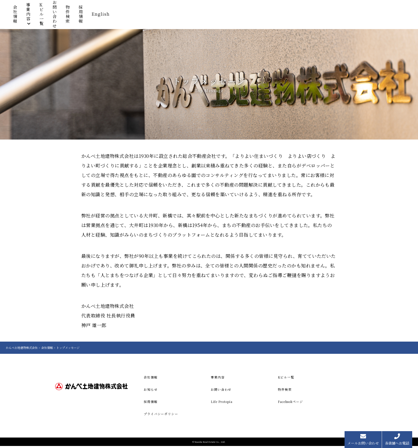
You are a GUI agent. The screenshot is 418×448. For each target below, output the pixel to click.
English (360, 15)
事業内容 (212, 15)
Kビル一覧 (244, 15)
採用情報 (333, 15)
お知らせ (151, 390)
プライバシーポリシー (162, 415)
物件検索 (307, 15)
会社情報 (186, 15)
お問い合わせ (277, 15)
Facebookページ (293, 402)
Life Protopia (223, 402)
